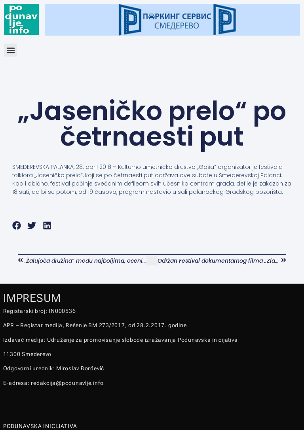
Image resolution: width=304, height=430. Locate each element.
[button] (10, 50)
